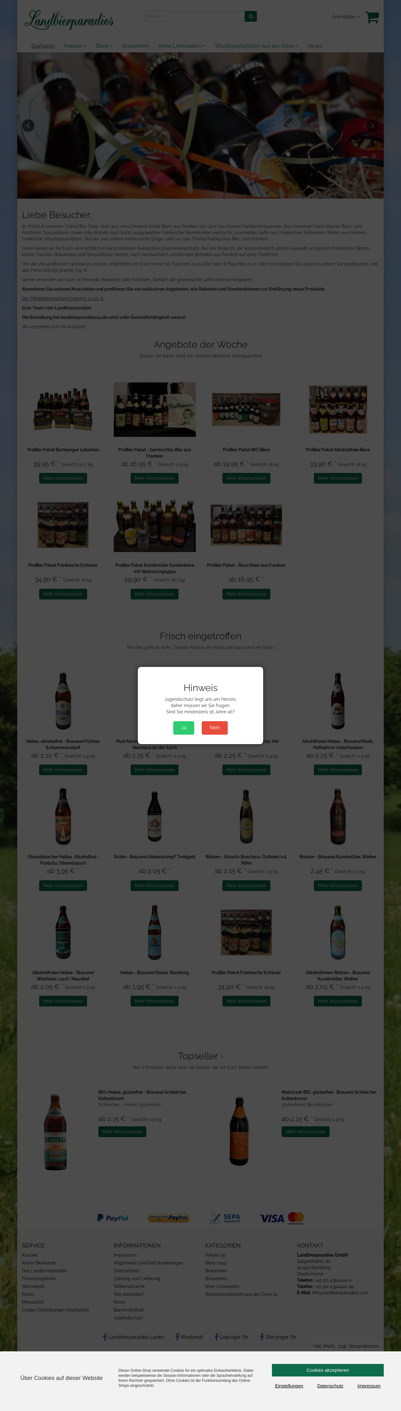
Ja (183, 728)
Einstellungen (289, 1385)
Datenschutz (330, 1385)
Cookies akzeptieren (328, 1370)
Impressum (369, 1385)
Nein (215, 728)
